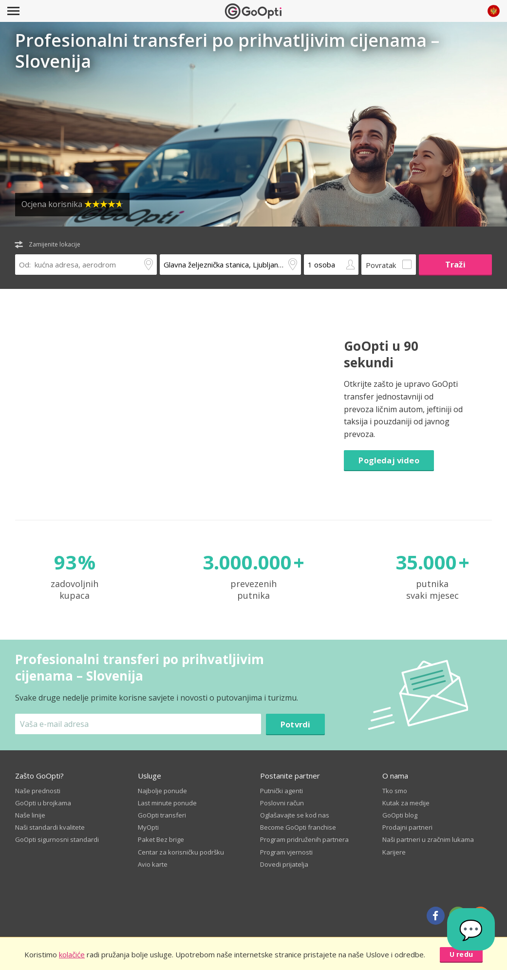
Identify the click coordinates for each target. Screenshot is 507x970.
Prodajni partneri (407, 827)
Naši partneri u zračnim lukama (428, 839)
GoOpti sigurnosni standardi (57, 839)
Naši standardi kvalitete (50, 827)
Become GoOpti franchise (298, 827)
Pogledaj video (388, 460)
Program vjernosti (286, 852)
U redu (461, 954)
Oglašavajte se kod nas (294, 815)
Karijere (394, 852)
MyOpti (148, 827)
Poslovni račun (282, 803)
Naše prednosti (37, 790)
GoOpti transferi (162, 815)
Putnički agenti (281, 790)
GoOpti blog (399, 815)
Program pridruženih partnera (304, 839)
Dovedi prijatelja (284, 864)
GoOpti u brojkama (43, 803)
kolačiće (72, 954)
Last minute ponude (167, 803)
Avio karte (153, 864)
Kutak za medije (406, 803)
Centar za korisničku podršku (181, 852)
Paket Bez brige (161, 839)
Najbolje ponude (162, 790)
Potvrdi (295, 724)
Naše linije (30, 815)
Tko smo (394, 790)
